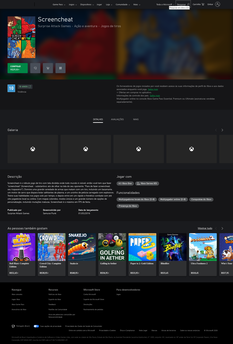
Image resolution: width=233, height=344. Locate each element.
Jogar (99, 4)
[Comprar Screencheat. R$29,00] (18, 68)
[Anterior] (216, 130)
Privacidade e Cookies (107, 330)
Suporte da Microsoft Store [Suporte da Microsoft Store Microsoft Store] (93, 299)
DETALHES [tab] (98, 119)
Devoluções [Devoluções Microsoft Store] (87, 304)
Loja (108, 4)
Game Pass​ (58, 4)
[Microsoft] (22, 4)
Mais (135, 4)
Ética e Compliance (127, 330)
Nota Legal (143, 330)
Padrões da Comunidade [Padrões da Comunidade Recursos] (58, 309)
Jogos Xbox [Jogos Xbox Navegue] (16, 299)
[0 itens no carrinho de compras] (198, 4)
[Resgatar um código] (60, 68)
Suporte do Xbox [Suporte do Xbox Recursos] (55, 299)
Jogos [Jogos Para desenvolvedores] (118, 294)
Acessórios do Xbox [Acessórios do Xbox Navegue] (19, 309)
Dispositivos (85, 4)
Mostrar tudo (205, 228)
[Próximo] (222, 130)
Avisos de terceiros (168, 330)
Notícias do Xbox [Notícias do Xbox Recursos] (55, 294)
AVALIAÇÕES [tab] (117, 119)
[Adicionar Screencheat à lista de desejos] (35, 68)
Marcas (154, 330)
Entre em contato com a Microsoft (82, 330)
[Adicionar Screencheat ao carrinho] (48, 68)
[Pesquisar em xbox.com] (183, 4)
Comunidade (121, 4)
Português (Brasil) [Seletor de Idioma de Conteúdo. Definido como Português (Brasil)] (23, 326)
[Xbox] (43, 4)
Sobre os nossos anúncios (190, 330)
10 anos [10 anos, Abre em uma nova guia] (25, 86)
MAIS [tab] (135, 119)
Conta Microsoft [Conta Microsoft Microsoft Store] (89, 294)
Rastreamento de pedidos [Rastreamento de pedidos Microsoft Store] (93, 309)
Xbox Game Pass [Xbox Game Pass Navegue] (18, 304)
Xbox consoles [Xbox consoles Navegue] (17, 294)
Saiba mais (153, 89)
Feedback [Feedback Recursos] (52, 304)
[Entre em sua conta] (213, 4)
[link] (21, 254)
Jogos (71, 4)
